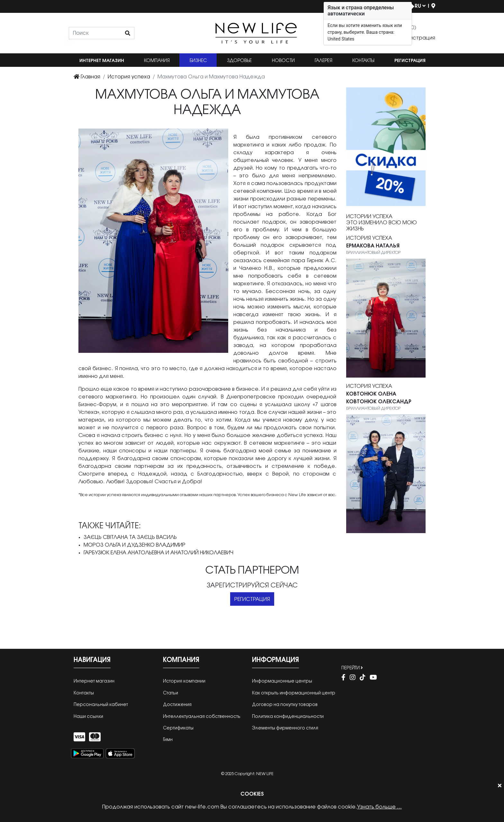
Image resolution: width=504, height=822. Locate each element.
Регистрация (410, 61)
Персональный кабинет (101, 705)
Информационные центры (282, 681)
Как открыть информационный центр (293, 693)
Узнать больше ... (379, 807)
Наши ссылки (88, 717)
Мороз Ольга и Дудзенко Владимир (134, 545)
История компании (184, 681)
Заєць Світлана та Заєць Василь (130, 537)
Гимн (168, 740)
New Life (265, 774)
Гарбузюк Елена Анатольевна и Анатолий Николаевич (158, 552)
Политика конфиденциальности (288, 717)
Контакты (363, 61)
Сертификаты (178, 728)
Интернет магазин (101, 61)
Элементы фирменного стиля (285, 728)
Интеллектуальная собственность (201, 717)
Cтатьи (170, 693)
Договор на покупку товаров (285, 705)
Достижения (177, 705)
